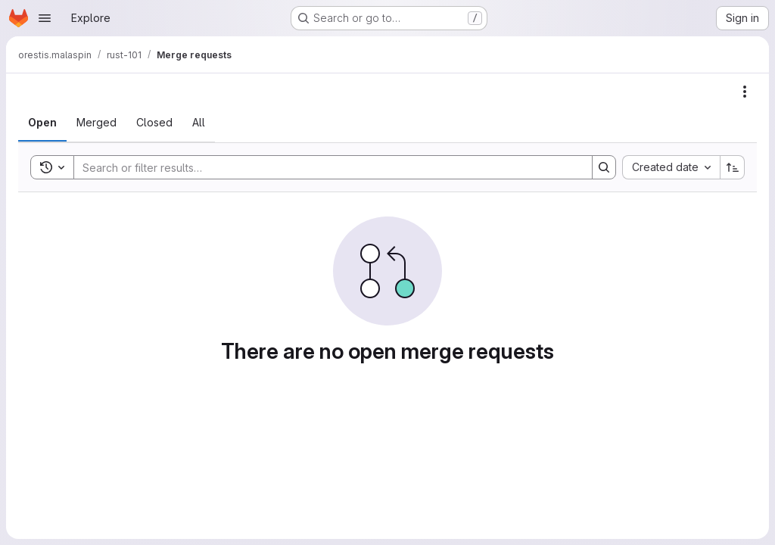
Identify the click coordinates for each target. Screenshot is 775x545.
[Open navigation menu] (45, 18)
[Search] (325, 167)
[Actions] (745, 91)
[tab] (42, 123)
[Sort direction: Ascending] (733, 167)
